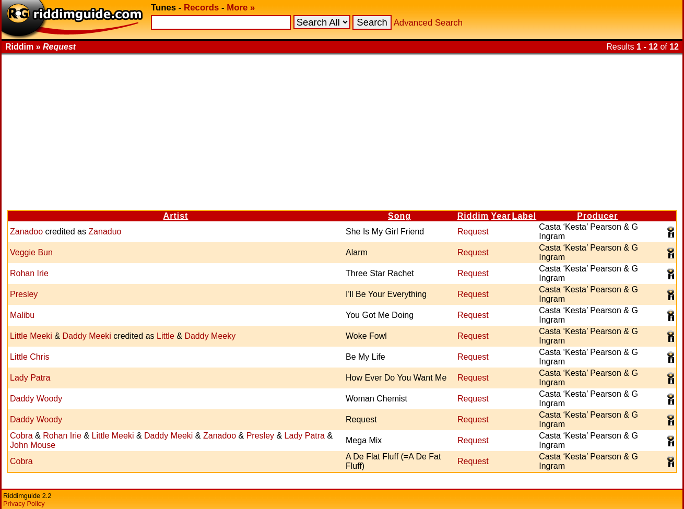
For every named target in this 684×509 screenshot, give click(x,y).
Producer (597, 215)
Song (399, 215)
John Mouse (32, 445)
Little (165, 336)
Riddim (473, 215)
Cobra (21, 435)
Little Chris (30, 356)
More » (241, 8)
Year (501, 215)
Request (473, 231)
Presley (24, 294)
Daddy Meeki (86, 336)
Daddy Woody (36, 398)
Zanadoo (26, 231)
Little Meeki (31, 336)
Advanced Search (428, 23)
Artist (175, 215)
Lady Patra (30, 377)
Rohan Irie (29, 273)
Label (524, 215)
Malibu (22, 315)
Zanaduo (104, 231)
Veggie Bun (31, 252)
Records (201, 8)
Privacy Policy (24, 503)
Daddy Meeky (209, 336)
